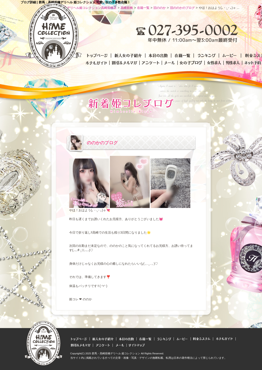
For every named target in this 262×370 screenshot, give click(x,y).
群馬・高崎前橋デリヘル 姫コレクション (116, 353)
